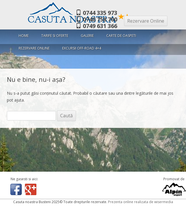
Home (24, 35)
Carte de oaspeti (121, 35)
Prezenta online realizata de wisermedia (140, 201)
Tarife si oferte (54, 35)
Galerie (87, 35)
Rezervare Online (145, 21)
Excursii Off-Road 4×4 (81, 48)
